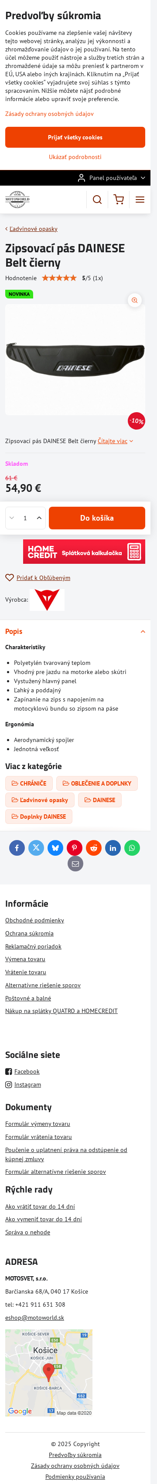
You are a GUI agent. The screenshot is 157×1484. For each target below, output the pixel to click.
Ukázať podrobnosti (75, 157)
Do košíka (97, 518)
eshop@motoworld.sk (34, 1317)
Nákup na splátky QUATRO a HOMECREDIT (61, 1011)
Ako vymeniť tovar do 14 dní (43, 1219)
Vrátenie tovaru (25, 972)
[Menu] (140, 199)
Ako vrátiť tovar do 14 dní (40, 1206)
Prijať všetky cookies (75, 137)
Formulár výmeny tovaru (37, 1124)
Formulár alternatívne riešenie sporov (55, 1172)
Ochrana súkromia (29, 933)
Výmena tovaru (25, 959)
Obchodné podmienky (34, 920)
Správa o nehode (27, 1232)
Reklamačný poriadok (33, 946)
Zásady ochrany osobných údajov (75, 1466)
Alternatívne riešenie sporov (43, 985)
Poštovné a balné (28, 998)
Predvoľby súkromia (75, 1455)
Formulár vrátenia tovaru (38, 1137)
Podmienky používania (75, 1477)
